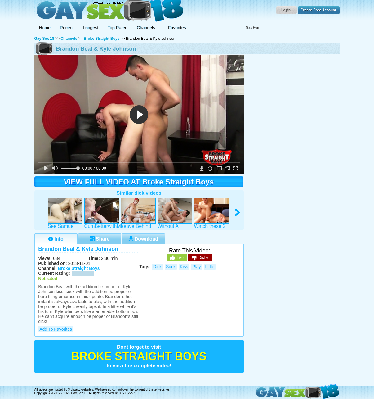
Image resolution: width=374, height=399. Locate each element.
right (238, 212)
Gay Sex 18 (109, 11)
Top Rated (117, 27)
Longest (90, 27)
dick (157, 266)
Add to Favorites (55, 329)
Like (177, 257)
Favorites (177, 27)
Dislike (200, 258)
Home (45, 27)
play (196, 266)
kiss (184, 266)
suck (171, 266)
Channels (68, 38)
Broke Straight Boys (101, 38)
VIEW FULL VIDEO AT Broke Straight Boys (139, 182)
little (209, 266)
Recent (66, 27)
